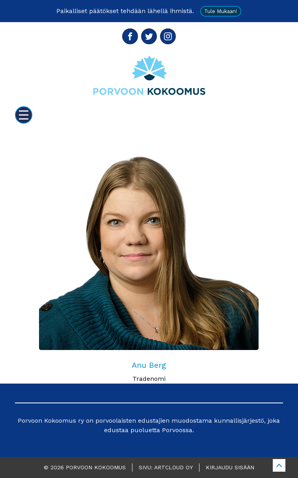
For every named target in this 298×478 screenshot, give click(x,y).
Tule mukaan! (220, 11)
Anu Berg (149, 365)
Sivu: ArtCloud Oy (166, 467)
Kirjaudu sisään (230, 467)
